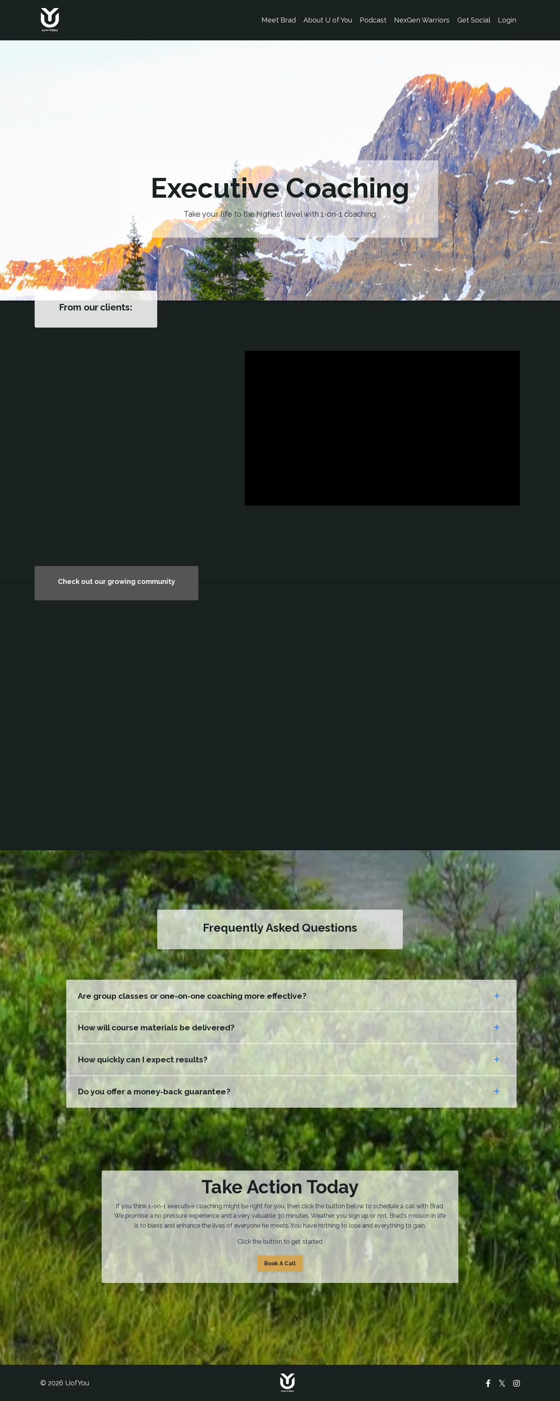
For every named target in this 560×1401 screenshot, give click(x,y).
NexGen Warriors (422, 20)
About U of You (327, 20)
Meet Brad (279, 20)
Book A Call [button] (280, 1263)
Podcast (373, 20)
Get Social (473, 20)
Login (507, 20)
